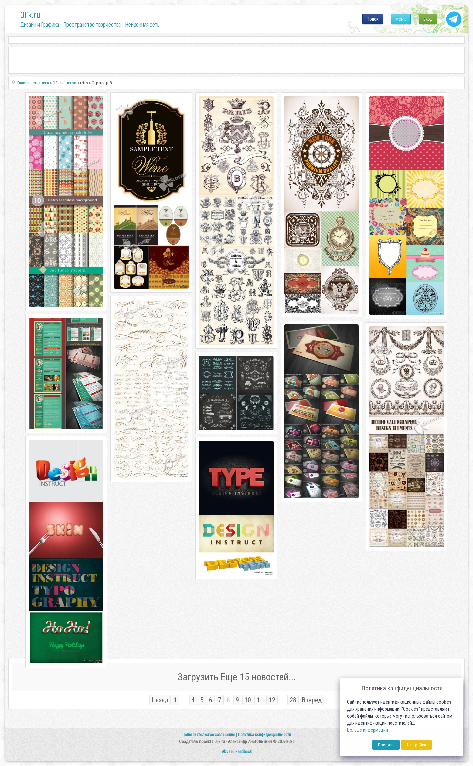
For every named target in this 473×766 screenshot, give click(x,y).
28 (293, 700)
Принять (386, 744)
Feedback (243, 751)
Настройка (416, 744)
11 (260, 700)
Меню (401, 19)
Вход (428, 19)
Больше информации (367, 730)
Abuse (227, 751)
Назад (160, 700)
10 (248, 700)
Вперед (312, 700)
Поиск (373, 19)
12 (272, 700)
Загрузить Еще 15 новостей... (237, 677)
